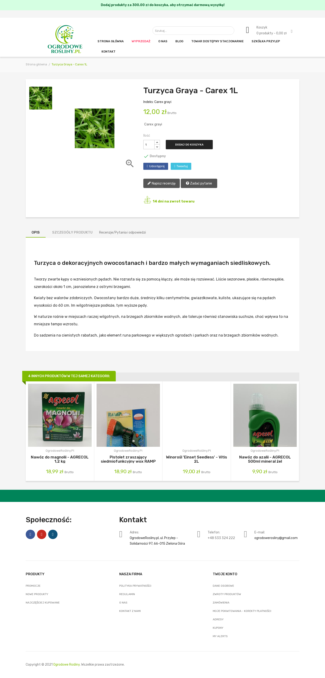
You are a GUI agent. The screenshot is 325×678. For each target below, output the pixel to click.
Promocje (33, 585)
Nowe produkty (37, 594)
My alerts (220, 636)
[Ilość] (149, 144)
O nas (123, 602)
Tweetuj (182, 166)
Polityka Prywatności (135, 585)
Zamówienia (221, 602)
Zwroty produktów (227, 594)
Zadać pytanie (199, 183)
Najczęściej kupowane (43, 602)
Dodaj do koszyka (189, 144)
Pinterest (41, 534)
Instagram (53, 534)
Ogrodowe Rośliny (66, 665)
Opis (36, 232)
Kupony (218, 627)
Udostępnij (157, 166)
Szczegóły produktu (72, 232)
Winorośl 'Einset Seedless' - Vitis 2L (196, 459)
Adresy (218, 619)
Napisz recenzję (161, 183)
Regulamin (127, 594)
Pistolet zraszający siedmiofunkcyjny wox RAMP (128, 459)
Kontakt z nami (130, 611)
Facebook (30, 534)
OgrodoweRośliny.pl (60, 450)
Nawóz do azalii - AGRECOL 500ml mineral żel (265, 459)
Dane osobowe (223, 585)
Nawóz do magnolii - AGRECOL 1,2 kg (60, 459)
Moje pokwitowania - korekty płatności (242, 611)
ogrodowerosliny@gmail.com (276, 538)
